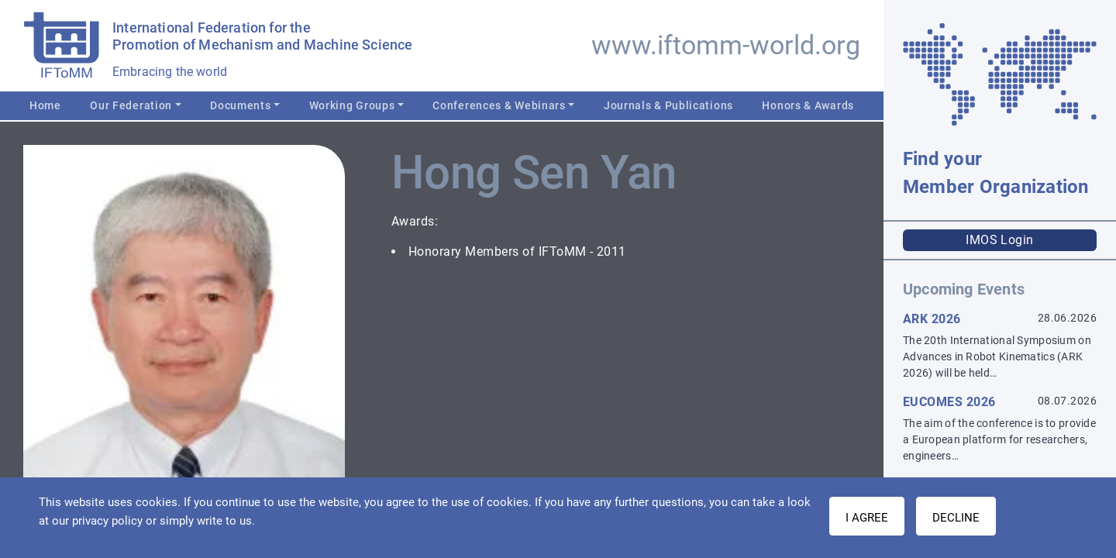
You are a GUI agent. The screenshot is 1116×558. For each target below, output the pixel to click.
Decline (956, 518)
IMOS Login (1000, 239)
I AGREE (867, 518)
